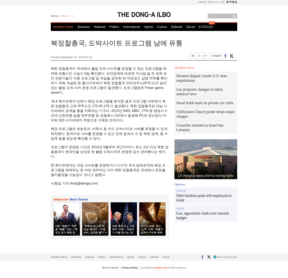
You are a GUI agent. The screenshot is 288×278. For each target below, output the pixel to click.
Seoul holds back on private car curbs (204, 103)
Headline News (63, 27)
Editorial (176, 27)
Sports (148, 27)
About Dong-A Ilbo (225, 257)
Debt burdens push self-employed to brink (204, 197)
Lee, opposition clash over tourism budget (202, 215)
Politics (114, 27)
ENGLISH (65, 16)
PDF (222, 2)
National (99, 27)
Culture (162, 27)
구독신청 (202, 2)
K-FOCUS (206, 27)
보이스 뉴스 (213, 2)
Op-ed (190, 27)
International (131, 27)
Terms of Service (110, 267)
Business (84, 27)
